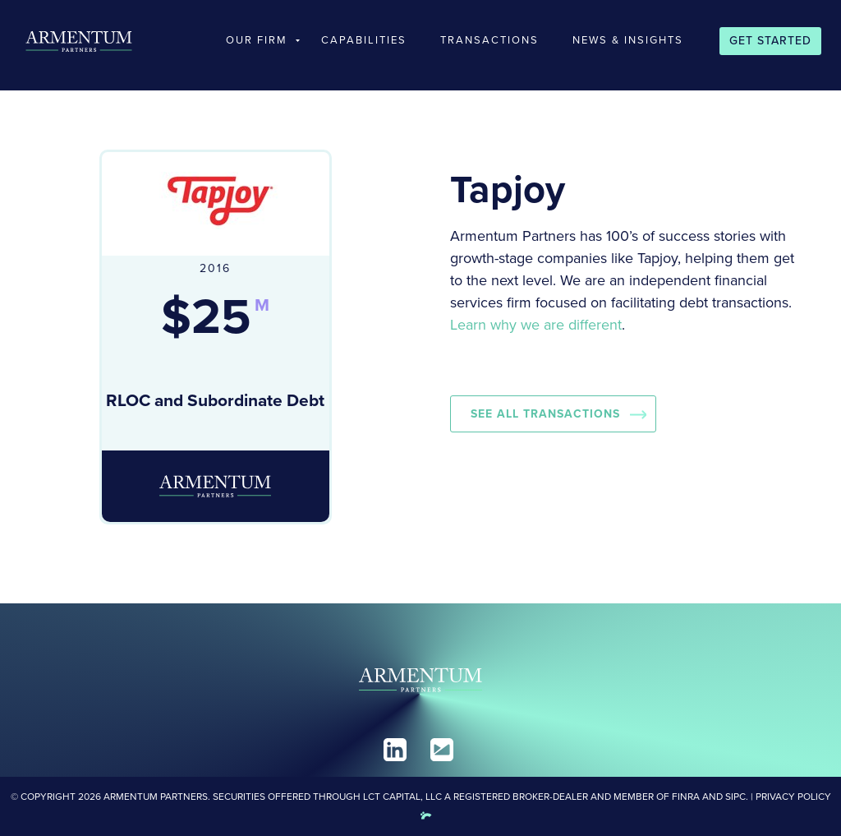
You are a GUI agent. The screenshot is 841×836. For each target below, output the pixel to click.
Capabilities (364, 40)
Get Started (770, 40)
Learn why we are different (536, 324)
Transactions (489, 40)
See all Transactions (545, 414)
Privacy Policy (793, 796)
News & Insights (627, 40)
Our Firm (256, 40)
